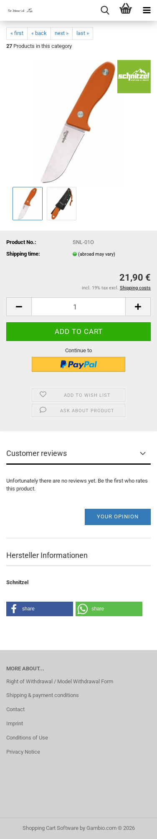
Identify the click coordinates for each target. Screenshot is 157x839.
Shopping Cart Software (50, 828)
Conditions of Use (27, 737)
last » (82, 33)
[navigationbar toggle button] (146, 10)
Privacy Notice (23, 752)
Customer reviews (36, 453)
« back (39, 33)
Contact (15, 709)
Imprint (14, 723)
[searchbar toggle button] (104, 10)
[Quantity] (78, 306)
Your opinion (118, 516)
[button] (18, 306)
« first (16, 33)
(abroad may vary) (96, 254)
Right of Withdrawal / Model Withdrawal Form (59, 681)
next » (61, 33)
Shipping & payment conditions (42, 695)
